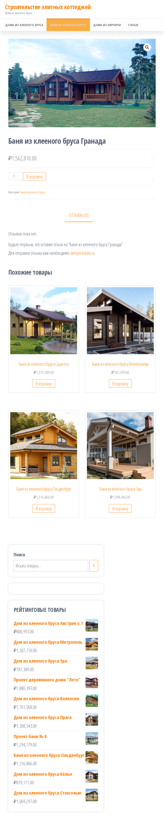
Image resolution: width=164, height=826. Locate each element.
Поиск (19, 555)
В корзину (34, 177)
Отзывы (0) (79, 215)
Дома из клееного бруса (24, 25)
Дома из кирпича (106, 25)
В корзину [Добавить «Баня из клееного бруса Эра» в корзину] (120, 509)
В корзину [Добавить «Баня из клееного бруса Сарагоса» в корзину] (44, 384)
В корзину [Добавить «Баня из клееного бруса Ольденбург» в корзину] (44, 509)
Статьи (131, 25)
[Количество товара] (15, 176)
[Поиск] (93, 566)
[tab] (82, 215)
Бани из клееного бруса (67, 25)
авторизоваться (82, 253)
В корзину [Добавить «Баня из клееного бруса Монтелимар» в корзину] (120, 384)
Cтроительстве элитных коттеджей (48, 7)
